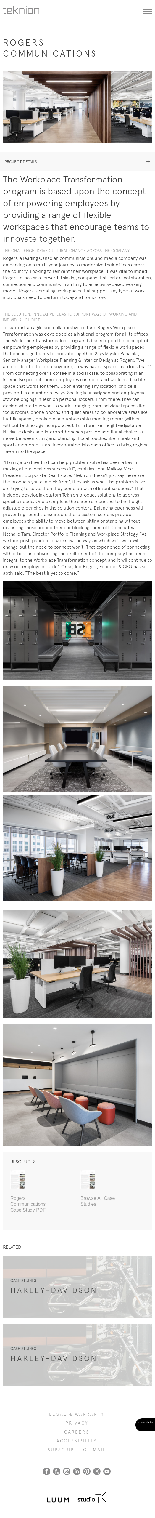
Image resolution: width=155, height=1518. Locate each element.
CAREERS (76, 1432)
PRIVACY (76, 1423)
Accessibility (76, 1441)
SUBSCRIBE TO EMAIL (77, 1450)
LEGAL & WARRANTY (76, 1414)
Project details (20, 161)
